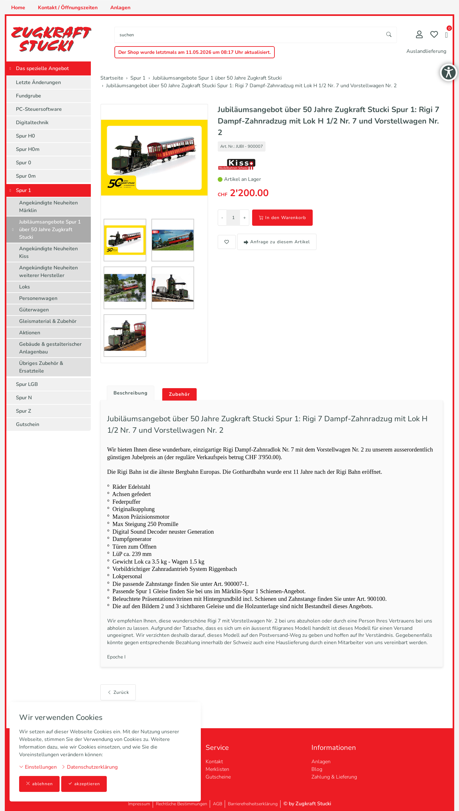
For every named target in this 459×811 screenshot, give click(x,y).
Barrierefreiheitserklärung (253, 804)
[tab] (129, 391)
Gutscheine (218, 776)
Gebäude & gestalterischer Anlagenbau (50, 348)
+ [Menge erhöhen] (244, 218)
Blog (316, 769)
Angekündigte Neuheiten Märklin (48, 206)
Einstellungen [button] (38, 766)
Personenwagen (38, 298)
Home (18, 7)
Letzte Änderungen (38, 82)
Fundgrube (28, 95)
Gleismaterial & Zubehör (47, 321)
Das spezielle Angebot (42, 68)
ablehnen (39, 783)
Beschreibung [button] (131, 393)
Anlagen (120, 7)
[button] (446, 35)
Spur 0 (23, 162)
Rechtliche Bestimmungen (181, 804)
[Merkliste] (434, 35)
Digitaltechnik (32, 122)
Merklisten (217, 769)
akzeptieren (84, 783)
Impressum (139, 804)
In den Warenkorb (282, 217)
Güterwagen (34, 309)
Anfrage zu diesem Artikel (277, 242)
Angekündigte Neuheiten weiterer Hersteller (48, 271)
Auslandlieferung (426, 51)
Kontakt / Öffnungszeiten (68, 7)
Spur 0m (26, 176)
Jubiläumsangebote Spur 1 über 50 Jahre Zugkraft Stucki (50, 229)
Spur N (24, 397)
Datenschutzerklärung (89, 766)
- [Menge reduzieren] (222, 218)
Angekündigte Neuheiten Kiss (48, 252)
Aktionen (29, 332)
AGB (217, 804)
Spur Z (23, 411)
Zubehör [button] (182, 394)
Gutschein (27, 424)
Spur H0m (28, 149)
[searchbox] (248, 35)
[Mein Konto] (419, 35)
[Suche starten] (389, 35)
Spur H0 (25, 135)
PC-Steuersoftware (39, 109)
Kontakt (214, 761)
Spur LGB (27, 384)
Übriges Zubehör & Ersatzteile (41, 367)
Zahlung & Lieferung (334, 776)
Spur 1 (23, 190)
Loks (24, 286)
